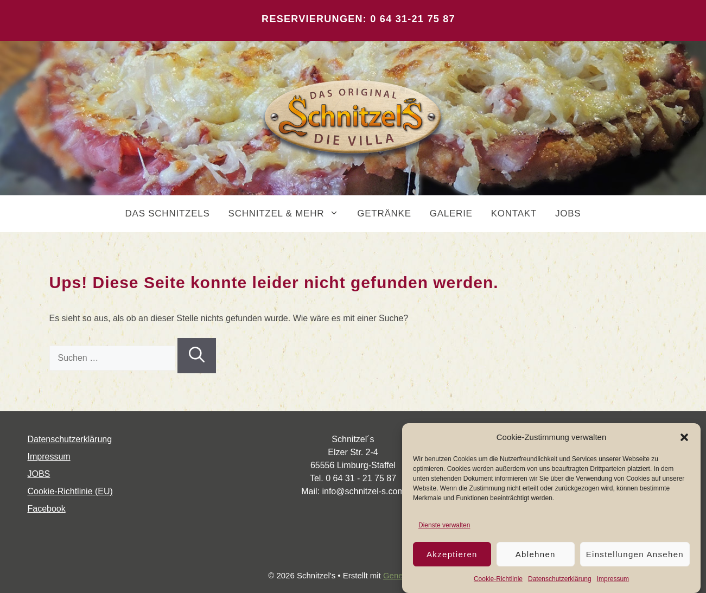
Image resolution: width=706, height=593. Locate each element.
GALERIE (451, 213)
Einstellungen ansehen (635, 554)
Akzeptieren (452, 554)
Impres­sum (613, 579)
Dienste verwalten (444, 525)
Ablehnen (536, 554)
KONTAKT (514, 213)
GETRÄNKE (384, 213)
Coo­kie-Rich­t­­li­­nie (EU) (70, 491)
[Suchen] (196, 356)
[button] (684, 437)
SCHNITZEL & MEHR (288, 213)
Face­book (47, 508)
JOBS (568, 213)
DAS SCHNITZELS (167, 213)
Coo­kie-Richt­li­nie (498, 579)
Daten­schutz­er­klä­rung (559, 579)
